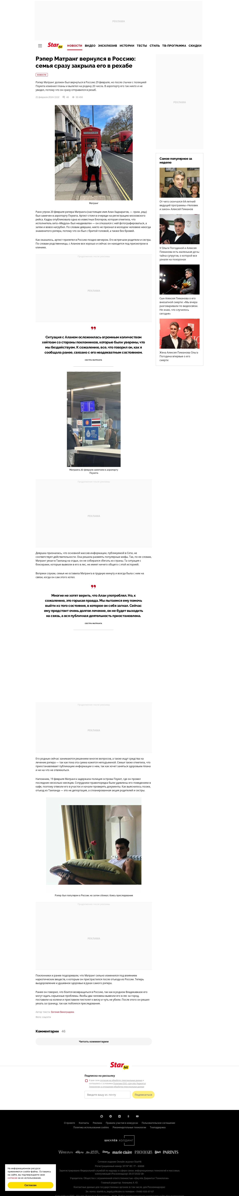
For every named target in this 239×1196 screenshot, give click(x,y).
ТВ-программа (174, 45)
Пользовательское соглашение (158, 1123)
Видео (90, 45)
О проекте (69, 1123)
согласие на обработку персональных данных (121, 1080)
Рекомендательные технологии (129, 1127)
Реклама (97, 1123)
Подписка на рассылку (100, 1075)
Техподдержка (158, 1127)
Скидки (195, 45)
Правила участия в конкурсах (122, 1123)
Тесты (142, 45)
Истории (127, 45)
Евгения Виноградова (62, 1012)
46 (65, 97)
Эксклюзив (107, 45)
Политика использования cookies (91, 1127)
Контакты (84, 1123)
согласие (12, 1177)
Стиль (155, 45)
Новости (74, 45)
